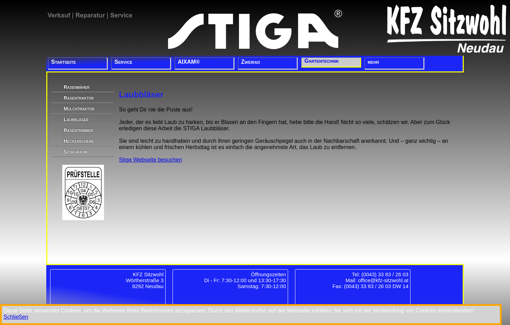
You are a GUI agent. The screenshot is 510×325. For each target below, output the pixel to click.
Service (123, 62)
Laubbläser (76, 119)
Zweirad (250, 62)
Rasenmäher (77, 87)
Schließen (15, 317)
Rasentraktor (79, 98)
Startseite (63, 62)
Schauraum (75, 152)
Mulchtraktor (79, 108)
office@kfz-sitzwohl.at (383, 280)
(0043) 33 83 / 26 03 (384, 274)
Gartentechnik (321, 61)
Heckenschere (79, 141)
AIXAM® (189, 62)
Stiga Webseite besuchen (150, 160)
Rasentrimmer (78, 130)
